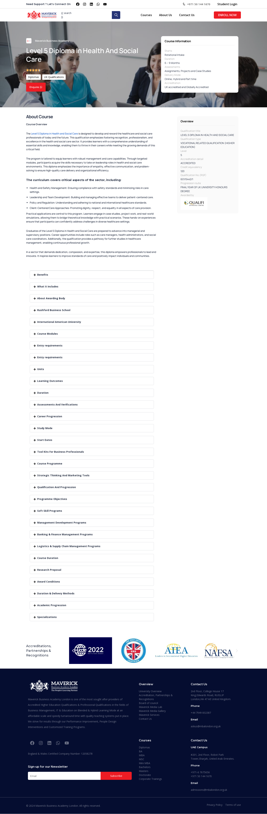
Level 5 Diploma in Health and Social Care (54, 133)
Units (40, 369)
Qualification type (191, 139)
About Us (165, 15)
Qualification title (190, 131)
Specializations (47, 617)
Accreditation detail (192, 159)
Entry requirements (49, 345)
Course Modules (47, 333)
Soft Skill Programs (49, 510)
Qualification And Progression (56, 487)
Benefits (42, 274)
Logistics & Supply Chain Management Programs (68, 546)
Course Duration (47, 558)
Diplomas (33, 77)
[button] (92, 275)
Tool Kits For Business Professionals (60, 451)
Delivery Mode (173, 75)
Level (183, 151)
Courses (146, 15)
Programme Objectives (52, 499)
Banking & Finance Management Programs (65, 534)
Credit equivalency (191, 167)
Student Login (227, 4)
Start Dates (44, 440)
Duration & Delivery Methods (55, 593)
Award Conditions (48, 581)
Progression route (191, 183)
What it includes (47, 286)
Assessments (172, 67)
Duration (169, 58)
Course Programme (49, 463)
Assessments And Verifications (57, 404)
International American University (59, 322)
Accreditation (172, 83)
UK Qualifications (54, 77)
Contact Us (187, 15)
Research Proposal (49, 569)
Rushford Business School (53, 310)
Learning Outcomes (50, 381)
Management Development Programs (61, 522)
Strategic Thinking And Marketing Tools (63, 475)
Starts (168, 50)
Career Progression (49, 416)
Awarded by (187, 195)
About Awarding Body (51, 298)
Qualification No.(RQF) (193, 175)
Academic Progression (51, 605)
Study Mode (44, 428)
